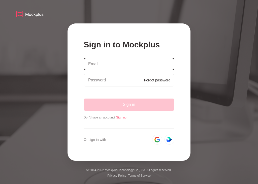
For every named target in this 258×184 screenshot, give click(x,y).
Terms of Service (139, 175)
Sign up (121, 117)
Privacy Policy (116, 175)
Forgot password (157, 80)
